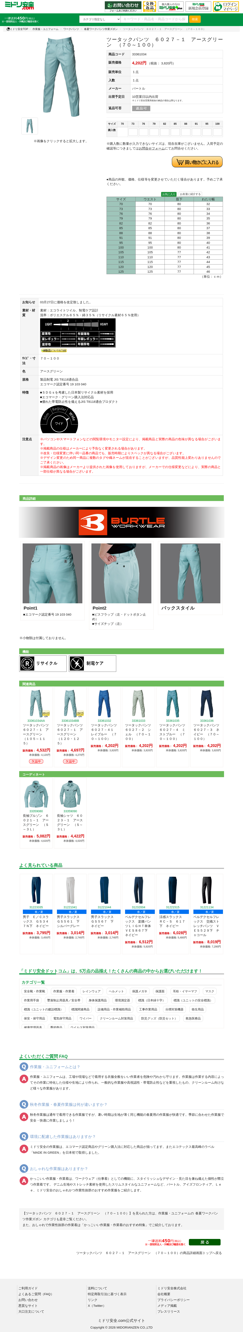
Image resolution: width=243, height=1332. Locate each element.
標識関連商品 (80, 1009)
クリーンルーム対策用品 (116, 1018)
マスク (209, 991)
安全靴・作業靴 (34, 991)
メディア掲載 (167, 1305)
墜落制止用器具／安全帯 (63, 1000)
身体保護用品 (98, 1000)
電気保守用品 (62, 1018)
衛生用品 (198, 1009)
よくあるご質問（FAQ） (36, 1294)
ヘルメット (116, 991)
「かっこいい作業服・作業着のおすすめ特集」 (115, 1225)
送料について (97, 1288)
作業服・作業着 (63, 991)
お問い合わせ (28, 1300)
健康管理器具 (33, 1027)
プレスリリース (168, 1311)
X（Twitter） (97, 1305)
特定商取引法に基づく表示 (107, 1294)
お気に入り (168, 194)
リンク (92, 1300)
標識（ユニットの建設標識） (43, 1009)
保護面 (160, 991)
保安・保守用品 (34, 1018)
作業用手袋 (31, 1000)
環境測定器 (122, 1000)
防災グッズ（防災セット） (159, 1018)
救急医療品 (193, 1018)
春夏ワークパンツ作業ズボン (101, 29)
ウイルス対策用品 (83, 1027)
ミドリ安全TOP (17, 29)
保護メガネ (139, 991)
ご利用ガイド (28, 1288)
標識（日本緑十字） (151, 1000)
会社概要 (163, 1294)
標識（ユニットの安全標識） (193, 1000)
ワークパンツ (71, 29)
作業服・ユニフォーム (45, 29)
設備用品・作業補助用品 (114, 1009)
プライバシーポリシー (173, 1300)
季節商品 (56, 1027)
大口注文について (31, 1311)
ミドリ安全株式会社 (172, 1288)
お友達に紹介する (190, 194)
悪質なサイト (28, 1305)
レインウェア (92, 991)
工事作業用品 (148, 1009)
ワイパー (86, 1018)
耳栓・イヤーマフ (185, 991)
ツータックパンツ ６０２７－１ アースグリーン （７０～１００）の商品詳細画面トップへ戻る (149, 1253)
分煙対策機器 (174, 1009)
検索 (195, 19)
